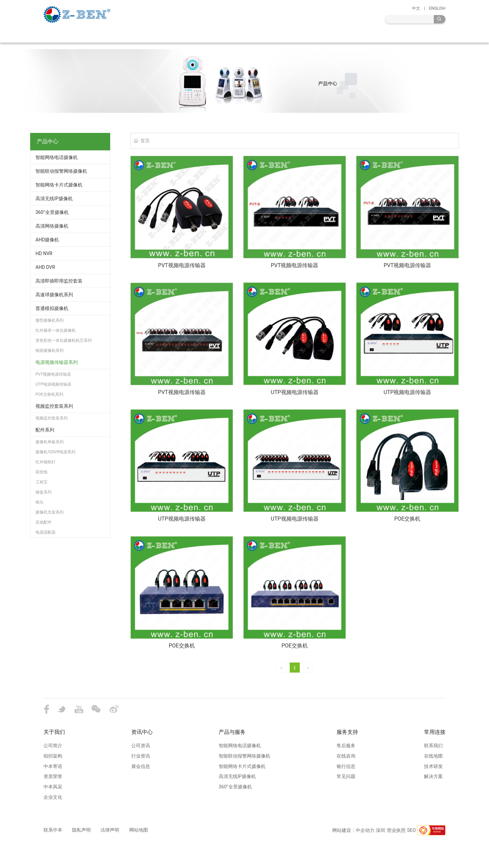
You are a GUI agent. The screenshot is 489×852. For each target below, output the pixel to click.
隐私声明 (81, 830)
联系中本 (53, 830)
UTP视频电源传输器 (295, 392)
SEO (411, 830)
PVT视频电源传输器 (182, 265)
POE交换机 (407, 519)
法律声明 (112, 830)
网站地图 (138, 830)
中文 (416, 8)
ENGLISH (437, 8)
